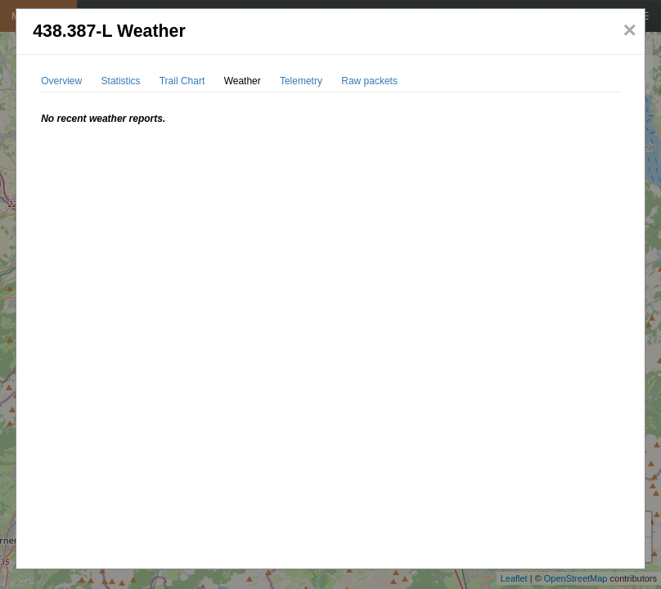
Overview (61, 81)
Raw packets (369, 81)
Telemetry (301, 81)
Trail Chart (182, 81)
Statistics (121, 81)
